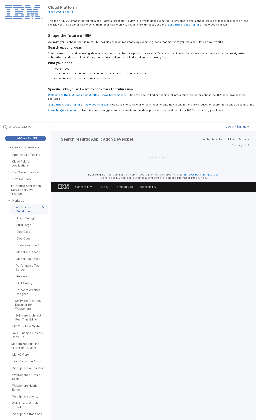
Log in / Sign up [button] (238, 126)
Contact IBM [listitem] (83, 186)
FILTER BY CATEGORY (21, 147)
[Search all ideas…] (29, 126)
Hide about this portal (60, 11)
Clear (41, 147)
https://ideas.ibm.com (95, 104)
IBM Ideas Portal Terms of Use (201, 174)
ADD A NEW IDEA (25, 138)
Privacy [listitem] (104, 186)
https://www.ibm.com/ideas (109, 95)
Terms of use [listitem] (124, 186)
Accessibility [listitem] (147, 186)
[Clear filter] (52, 126)
